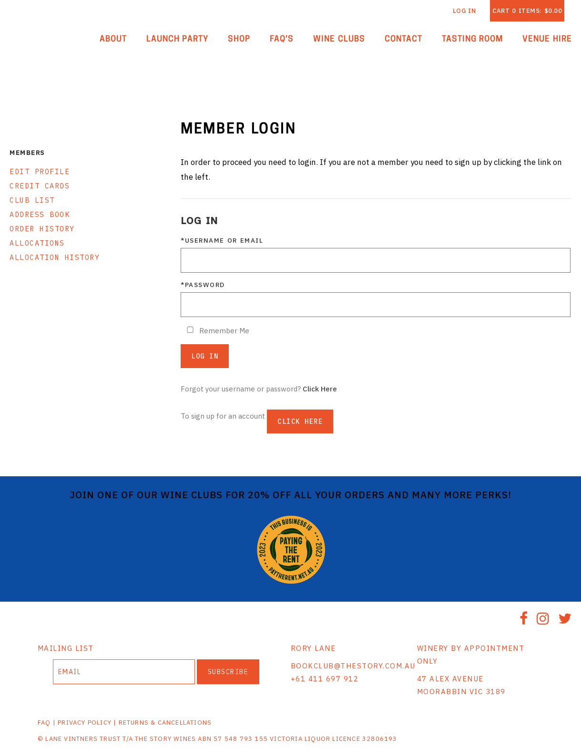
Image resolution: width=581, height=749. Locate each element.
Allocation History (55, 257)
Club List (32, 200)
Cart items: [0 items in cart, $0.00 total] (527, 11)
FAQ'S (282, 39)
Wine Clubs (339, 39)
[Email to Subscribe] (124, 671)
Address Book (40, 214)
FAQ (44, 722)
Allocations (37, 242)
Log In (464, 11)
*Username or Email (222, 240)
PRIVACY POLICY (85, 722)
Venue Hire (547, 39)
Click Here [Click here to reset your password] (320, 388)
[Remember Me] (190, 330)
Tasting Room (472, 39)
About (113, 39)
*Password (203, 284)
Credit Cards (40, 185)
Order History (42, 228)
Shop (239, 39)
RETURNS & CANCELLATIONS (165, 722)
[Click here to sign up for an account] (300, 421)
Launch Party (177, 39)
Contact (403, 39)
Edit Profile (40, 171)
